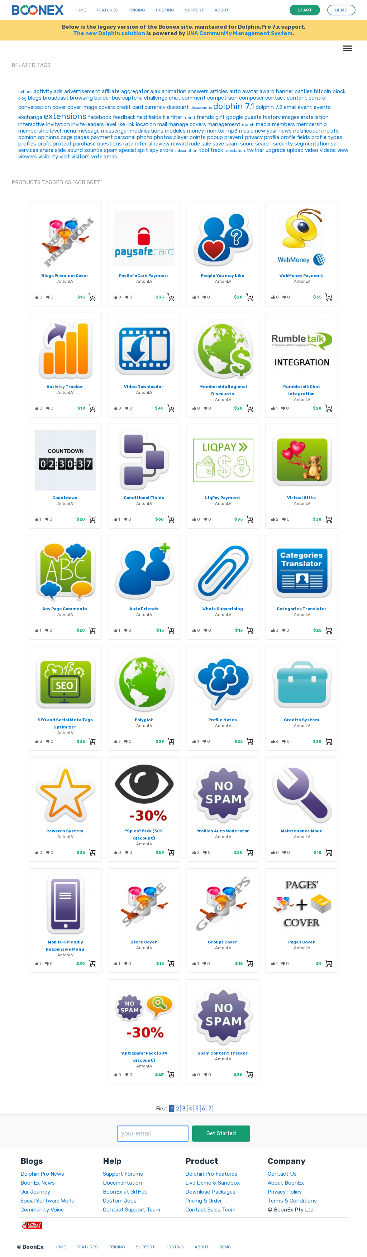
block (339, 91)
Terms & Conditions (292, 1201)
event (305, 107)
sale (206, 143)
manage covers (187, 124)
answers (198, 91)
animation (174, 91)
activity (43, 91)
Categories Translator (302, 608)
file (166, 117)
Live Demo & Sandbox (212, 1183)
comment (194, 98)
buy (116, 98)
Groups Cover (222, 942)
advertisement (82, 91)
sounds (93, 150)
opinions (48, 137)
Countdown (64, 497)
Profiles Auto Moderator (222, 830)
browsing (81, 98)
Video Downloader (143, 386)
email (290, 107)
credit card (129, 107)
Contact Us (282, 1174)
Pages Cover (301, 942)
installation (315, 117)
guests (253, 117)
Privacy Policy (285, 1192)
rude (194, 143)
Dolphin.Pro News (42, 1174)
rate (128, 143)
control (318, 98)
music (246, 131)
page (67, 137)
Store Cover (143, 942)
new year (266, 131)
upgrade (276, 150)
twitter (255, 150)
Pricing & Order (203, 1201)
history (272, 117)
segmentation (311, 143)
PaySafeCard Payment (143, 275)
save (218, 143)
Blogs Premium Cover (65, 275)
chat (174, 98)
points (198, 137)
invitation (58, 124)
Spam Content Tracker (222, 1053)
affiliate (111, 91)
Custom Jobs (120, 1201)
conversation (34, 107)
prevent (234, 137)
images (291, 117)
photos (163, 137)
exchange (30, 117)
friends (205, 117)
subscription (186, 150)
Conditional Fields (144, 497)
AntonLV (65, 281)
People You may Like (222, 275)
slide (60, 150)
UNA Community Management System (239, 33)
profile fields (295, 137)
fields (154, 117)
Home (80, 10)
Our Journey (35, 1192)
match (248, 125)
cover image (82, 107)
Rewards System (65, 830)
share (46, 150)
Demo (225, 1246)
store (166, 150)
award (267, 91)
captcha (132, 98)
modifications (146, 131)
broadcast (55, 98)
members (283, 124)
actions (25, 92)
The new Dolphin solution (109, 33)
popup (215, 137)
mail (162, 124)
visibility (48, 156)
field (142, 117)
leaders (95, 124)
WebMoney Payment (301, 275)
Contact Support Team (131, 1209)
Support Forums (123, 1174)
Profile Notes (222, 719)
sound (75, 150)
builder (102, 98)
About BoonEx (286, 1183)
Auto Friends (143, 608)
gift (220, 117)
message (88, 131)
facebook (99, 117)
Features (107, 10)
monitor (215, 131)
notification (307, 131)
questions (109, 143)
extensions (65, 116)
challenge (155, 98)
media (263, 124)
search (263, 143)
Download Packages (210, 1192)
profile (271, 137)
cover (59, 107)
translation (234, 150)
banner (284, 91)
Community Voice (42, 1209)
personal (124, 137)
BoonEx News (37, 1183)
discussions (201, 107)
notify (331, 131)
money (195, 131)
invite (78, 124)
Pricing (137, 10)
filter (176, 117)
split (142, 150)
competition (222, 98)
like (121, 124)
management (224, 124)
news (285, 131)
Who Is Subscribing (222, 608)
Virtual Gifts (301, 497)
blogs (35, 98)
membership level (39, 131)
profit (44, 143)
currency (155, 107)
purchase (84, 143)
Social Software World (47, 1201)
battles (304, 91)
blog (22, 98)
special (127, 150)
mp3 (232, 131)
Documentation (122, 1183)
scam (232, 143)
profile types (326, 137)
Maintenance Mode (302, 830)
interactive (31, 124)
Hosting (165, 10)
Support (194, 10)
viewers (27, 156)
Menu (346, 44)
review (162, 143)
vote (97, 156)
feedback (124, 117)
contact (275, 98)
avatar (250, 91)
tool (204, 150)
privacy (254, 137)
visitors (80, 156)
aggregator (135, 91)
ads (58, 91)
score (247, 143)
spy (153, 150)
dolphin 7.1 (233, 106)
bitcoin (322, 91)
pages (81, 137)
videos (328, 150)
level (110, 124)
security (283, 143)
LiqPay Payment (222, 497)
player (180, 137)
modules (175, 131)
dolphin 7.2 (269, 107)
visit (64, 156)
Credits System (301, 719)
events (322, 107)
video (311, 150)
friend (189, 117)
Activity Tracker (65, 386)
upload (295, 150)
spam (111, 150)
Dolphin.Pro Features (211, 1174)
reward (179, 143)
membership (311, 124)
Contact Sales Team (210, 1209)
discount (178, 107)
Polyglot (144, 719)
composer (251, 98)
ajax (155, 91)
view (342, 150)
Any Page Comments (64, 608)
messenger (114, 131)
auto (235, 91)
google (234, 117)
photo (144, 137)
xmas (110, 156)
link (130, 124)
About (222, 10)
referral (143, 143)
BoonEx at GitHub (125, 1192)
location (146, 124)
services (28, 150)
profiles (27, 143)
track (216, 150)
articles (219, 91)
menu (69, 131)
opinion (27, 137)
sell (335, 143)
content (297, 98)
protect (62, 143)
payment (102, 137)
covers (107, 107)
